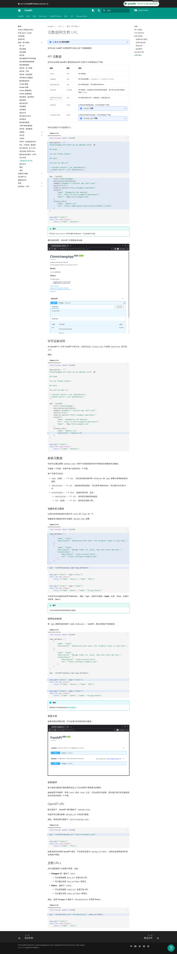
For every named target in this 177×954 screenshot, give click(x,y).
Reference (43, 16)
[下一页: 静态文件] (151, 937)
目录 (136, 26)
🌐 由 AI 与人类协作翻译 (61, 42)
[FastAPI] (19, 10)
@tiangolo (45, 945)
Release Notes (81, 16)
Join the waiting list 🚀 (33, 4)
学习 (34, 16)
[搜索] (115, 10)
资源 (65, 16)
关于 (72, 16)
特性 (28, 16)
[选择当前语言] (98, 10)
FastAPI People (55, 16)
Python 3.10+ (54, 133)
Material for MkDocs (32, 947)
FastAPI (21, 16)
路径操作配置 (70, 707)
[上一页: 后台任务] (27, 937)
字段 (88, 108)
